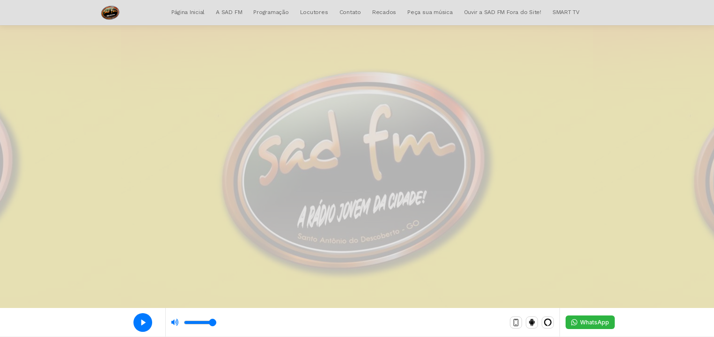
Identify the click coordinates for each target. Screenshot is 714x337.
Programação (270, 12)
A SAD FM (229, 12)
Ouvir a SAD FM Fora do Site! (502, 12)
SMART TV (566, 12)
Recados (384, 12)
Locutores (314, 12)
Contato (350, 12)
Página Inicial (188, 12)
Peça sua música (429, 12)
